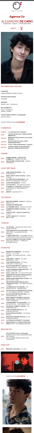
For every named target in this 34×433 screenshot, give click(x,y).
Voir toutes (17, 376)
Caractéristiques (14, 122)
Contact (13, 28)
